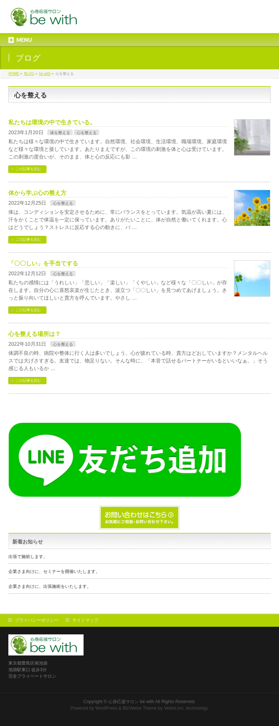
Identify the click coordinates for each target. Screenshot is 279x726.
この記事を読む (28, 169)
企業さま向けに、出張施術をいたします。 (49, 586)
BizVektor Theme (140, 708)
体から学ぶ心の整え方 (37, 193)
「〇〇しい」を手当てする (43, 263)
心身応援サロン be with (131, 701)
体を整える (60, 133)
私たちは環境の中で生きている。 (52, 122)
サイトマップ (85, 620)
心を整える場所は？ (34, 334)
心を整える (87, 133)
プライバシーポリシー (36, 620)
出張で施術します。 (28, 556)
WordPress (106, 708)
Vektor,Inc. (174, 708)
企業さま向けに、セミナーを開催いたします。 (54, 571)
